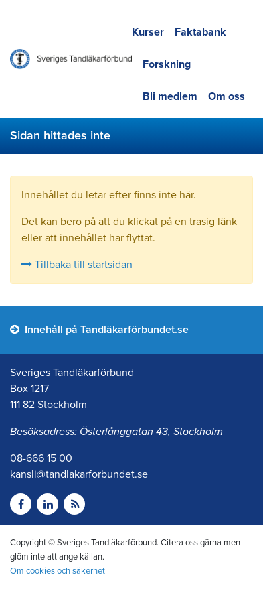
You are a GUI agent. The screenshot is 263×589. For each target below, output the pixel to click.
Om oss (226, 96)
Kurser (148, 32)
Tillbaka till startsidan (77, 264)
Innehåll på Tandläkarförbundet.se (99, 329)
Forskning (167, 64)
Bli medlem (170, 96)
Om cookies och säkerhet (57, 571)
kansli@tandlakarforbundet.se (79, 474)
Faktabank (200, 32)
